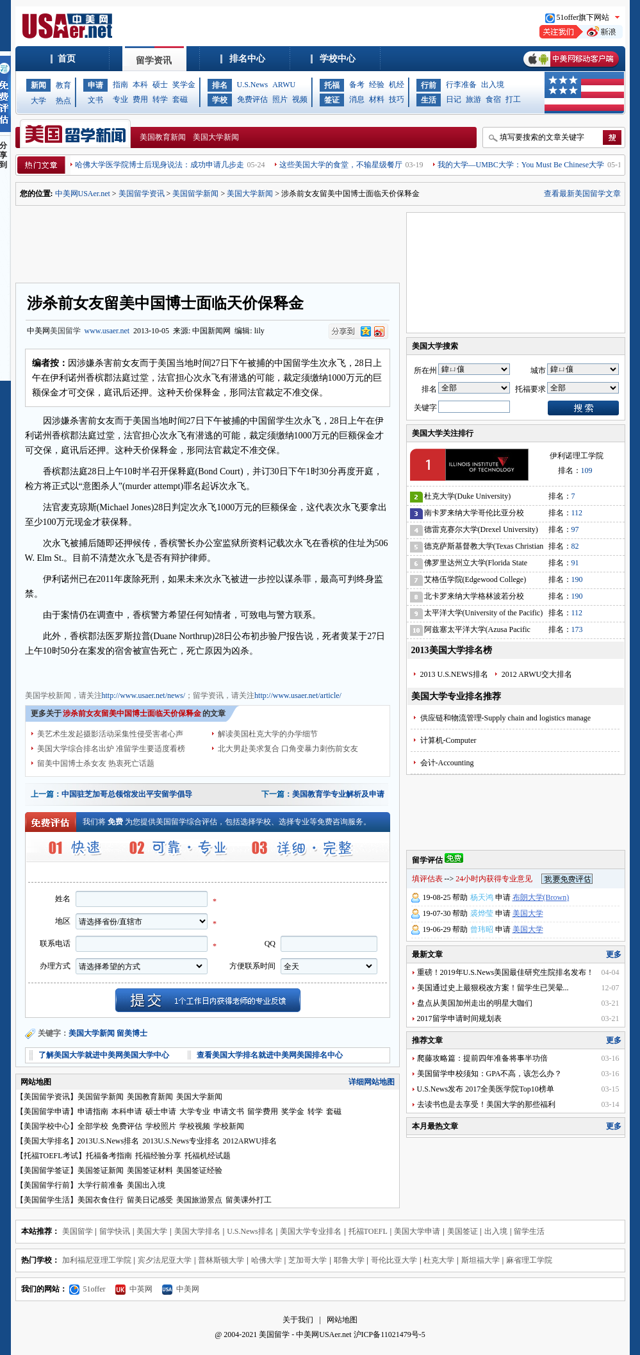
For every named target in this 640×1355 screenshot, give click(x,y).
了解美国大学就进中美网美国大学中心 (103, 1055)
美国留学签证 (47, 1170)
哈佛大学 (266, 1260)
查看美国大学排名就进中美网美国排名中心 (270, 1055)
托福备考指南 (109, 1155)
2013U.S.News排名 (109, 1140)
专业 (120, 99)
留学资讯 (154, 60)
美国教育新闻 (163, 137)
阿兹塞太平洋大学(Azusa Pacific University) (477, 631)
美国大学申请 (417, 1231)
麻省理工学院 (529, 1260)
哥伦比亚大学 (394, 1260)
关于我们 (298, 1319)
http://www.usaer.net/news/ (144, 695)
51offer (87, 1288)
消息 (357, 99)
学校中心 (338, 58)
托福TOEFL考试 (51, 1155)
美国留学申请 (47, 1111)
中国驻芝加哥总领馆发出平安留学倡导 (127, 794)
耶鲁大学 (349, 1260)
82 (575, 546)
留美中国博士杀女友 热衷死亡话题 (95, 763)
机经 (396, 84)
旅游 (473, 99)
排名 (219, 85)
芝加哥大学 (307, 1260)
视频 (300, 99)
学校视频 (194, 1126)
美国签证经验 (199, 1170)
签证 (332, 100)
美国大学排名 (47, 1140)
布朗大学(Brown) (541, 897)
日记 (453, 99)
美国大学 (528, 913)
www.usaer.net (107, 330)
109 (587, 470)
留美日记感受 (150, 1199)
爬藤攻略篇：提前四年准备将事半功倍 (482, 1058)
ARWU (283, 84)
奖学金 (183, 84)
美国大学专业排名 (310, 1231)
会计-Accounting (447, 762)
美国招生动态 (194, 671)
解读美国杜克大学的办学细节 (268, 733)
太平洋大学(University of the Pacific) (483, 612)
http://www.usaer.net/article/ (297, 695)
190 (577, 579)
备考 (357, 84)
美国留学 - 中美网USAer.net (305, 1334)
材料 (376, 99)
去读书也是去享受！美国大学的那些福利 (486, 1104)
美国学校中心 (47, 1126)
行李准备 (461, 84)
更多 (613, 954)
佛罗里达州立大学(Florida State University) (476, 565)
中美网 (180, 1288)
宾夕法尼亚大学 (165, 1260)
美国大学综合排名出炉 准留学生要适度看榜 (111, 748)
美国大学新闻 (216, 137)
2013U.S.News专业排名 (181, 1140)
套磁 (180, 99)
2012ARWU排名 (250, 1140)
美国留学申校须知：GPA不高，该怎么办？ (489, 1073)
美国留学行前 (47, 1185)
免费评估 (252, 99)
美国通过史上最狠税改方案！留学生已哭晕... (493, 987)
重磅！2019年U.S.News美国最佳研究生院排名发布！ (506, 972)
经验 (376, 84)
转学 (160, 99)
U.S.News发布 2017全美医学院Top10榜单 (485, 1089)
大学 (38, 100)
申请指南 (93, 1111)
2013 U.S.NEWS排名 (454, 674)
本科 (140, 84)
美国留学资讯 (142, 193)
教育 (63, 85)
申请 (95, 85)
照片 (280, 99)
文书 (95, 100)
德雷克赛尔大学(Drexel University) (481, 529)
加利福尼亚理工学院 (96, 1260)
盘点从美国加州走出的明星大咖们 (474, 1003)
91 (575, 562)
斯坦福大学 (480, 1260)
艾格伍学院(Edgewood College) (475, 579)
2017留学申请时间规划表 (459, 1018)
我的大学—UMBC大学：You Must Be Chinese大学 (521, 164)
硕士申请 (160, 1111)
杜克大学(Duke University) (467, 496)
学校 (219, 100)
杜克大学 (438, 1260)
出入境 (492, 84)
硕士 (160, 84)
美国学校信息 (243, 671)
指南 (120, 84)
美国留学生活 (47, 1199)
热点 (63, 100)
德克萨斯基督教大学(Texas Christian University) (484, 548)
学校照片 (160, 1126)
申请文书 (228, 1111)
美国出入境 (146, 1185)
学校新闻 (228, 1126)
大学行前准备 (101, 1185)
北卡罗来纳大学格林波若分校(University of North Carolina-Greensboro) (474, 598)
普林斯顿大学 (221, 1260)
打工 (513, 99)
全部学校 (93, 1126)
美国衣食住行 (101, 1199)
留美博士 (132, 1033)
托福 (332, 85)
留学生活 (529, 1231)
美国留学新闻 (195, 193)
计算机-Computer (448, 740)
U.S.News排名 (250, 1231)
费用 (140, 99)
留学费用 (262, 1111)
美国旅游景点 (199, 1199)
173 (577, 629)
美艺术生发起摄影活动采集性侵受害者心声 (110, 733)
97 (575, 529)
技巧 (396, 99)
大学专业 (194, 1111)
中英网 (133, 1288)
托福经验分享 (158, 1155)
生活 (428, 100)
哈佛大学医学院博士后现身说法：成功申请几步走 (159, 164)
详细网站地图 (372, 1081)
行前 (428, 85)
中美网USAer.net (82, 193)
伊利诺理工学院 (576, 455)
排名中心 (247, 58)
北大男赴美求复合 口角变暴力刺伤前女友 (288, 748)
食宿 (493, 99)
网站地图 (342, 1319)
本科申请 (126, 1111)
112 (577, 512)
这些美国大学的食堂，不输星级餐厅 (340, 164)
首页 (67, 58)
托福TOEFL (368, 1231)
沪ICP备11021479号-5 (389, 1334)
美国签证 (462, 1231)
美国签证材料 (150, 1170)
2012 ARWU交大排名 (537, 674)
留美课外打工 (249, 1199)
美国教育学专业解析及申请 (338, 794)
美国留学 (65, 330)
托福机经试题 (208, 1155)
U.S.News (252, 84)
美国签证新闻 (101, 1170)
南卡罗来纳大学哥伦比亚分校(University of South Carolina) (474, 515)
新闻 (38, 85)
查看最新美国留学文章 (582, 193)
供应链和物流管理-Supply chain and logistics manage (505, 717)
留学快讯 (114, 1231)
